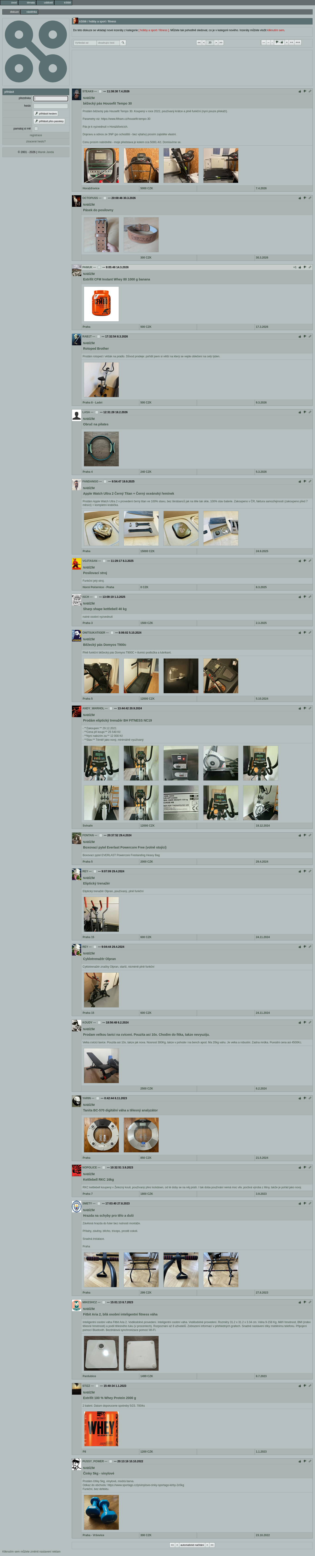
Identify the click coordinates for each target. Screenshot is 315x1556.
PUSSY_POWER (93, 1461)
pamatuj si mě (22, 128)
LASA (86, 412)
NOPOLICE (89, 1167)
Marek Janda (46, 152)
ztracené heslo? (36, 141)
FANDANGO (90, 481)
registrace (36, 135)
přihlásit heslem (46, 113)
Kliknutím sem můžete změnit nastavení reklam (31, 1551)
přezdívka (25, 98)
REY (85, 871)
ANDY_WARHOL (93, 708)
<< (199, 42)
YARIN (86, 1098)
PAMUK (87, 267)
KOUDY (87, 1022)
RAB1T (87, 336)
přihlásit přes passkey (49, 121)
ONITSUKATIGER (93, 632)
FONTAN (88, 835)
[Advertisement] (192, 67)
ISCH (85, 597)
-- (268, 42)
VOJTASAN (89, 561)
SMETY (87, 1203)
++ (291, 42)
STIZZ (86, 1385)
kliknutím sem (275, 30)
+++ (298, 42)
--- (263, 42)
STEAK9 (87, 91)
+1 (294, 267)
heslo (27, 105)
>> (220, 42)
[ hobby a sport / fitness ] (154, 30)
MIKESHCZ (89, 1302)
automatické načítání (192, 1545)
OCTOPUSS (90, 198)
